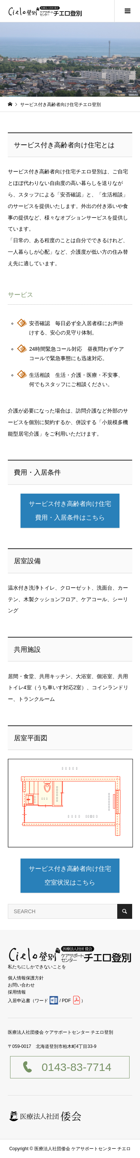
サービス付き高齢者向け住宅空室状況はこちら (70, 875)
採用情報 (17, 992)
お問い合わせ (21, 985)
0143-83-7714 (77, 1067)
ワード (41, 1000)
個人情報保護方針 (26, 978)
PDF (66, 1000)
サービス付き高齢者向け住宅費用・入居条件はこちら (70, 510)
